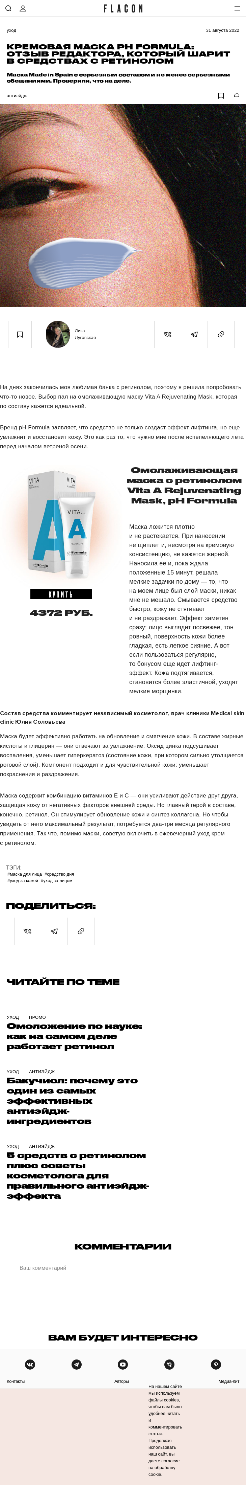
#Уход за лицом (56, 880)
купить (61, 594)
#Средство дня (59, 874)
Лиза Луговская (85, 334)
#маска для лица (24, 874)
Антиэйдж (17, 95)
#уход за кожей (22, 880)
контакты (16, 1381)
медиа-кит (228, 1381)
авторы (121, 1381)
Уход (11, 30)
